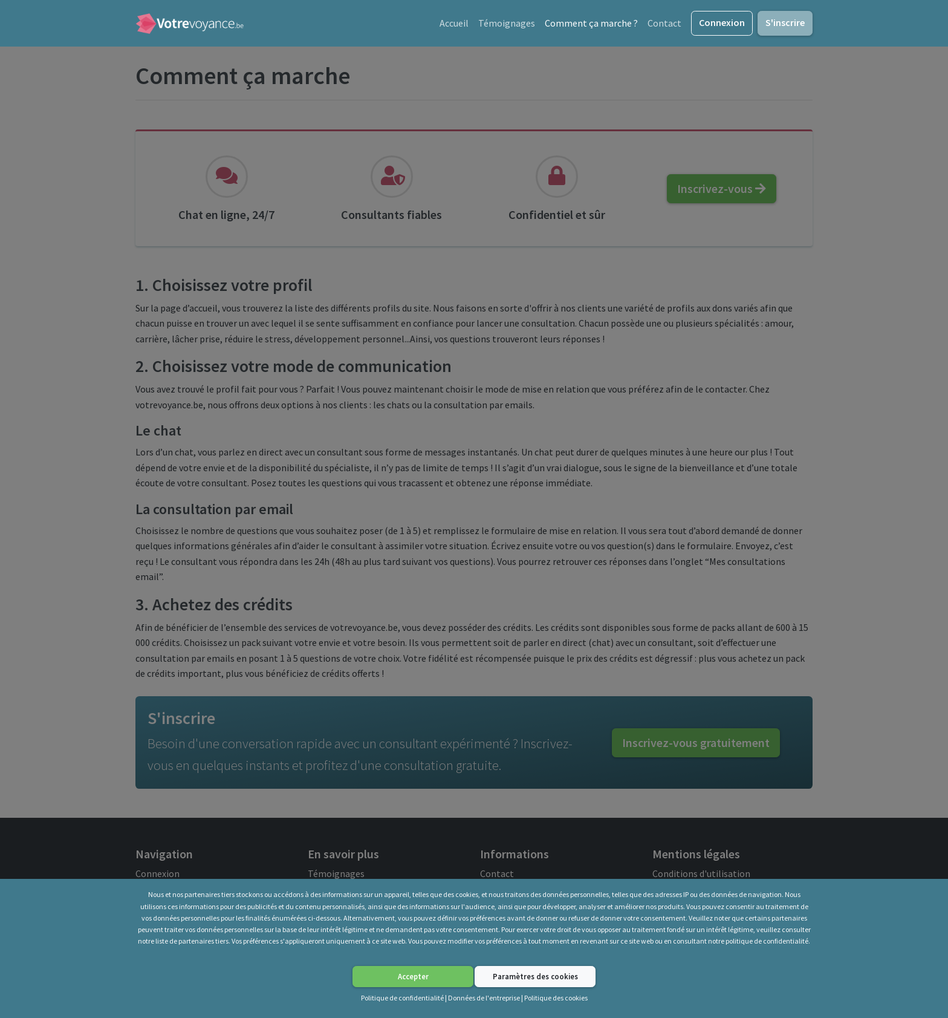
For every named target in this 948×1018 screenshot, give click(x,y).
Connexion (722, 22)
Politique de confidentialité (402, 997)
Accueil (454, 23)
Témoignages (506, 23)
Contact (664, 23)
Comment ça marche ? (591, 23)
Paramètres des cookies (535, 976)
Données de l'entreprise (484, 997)
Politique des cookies (556, 997)
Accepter (413, 976)
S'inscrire (785, 22)
